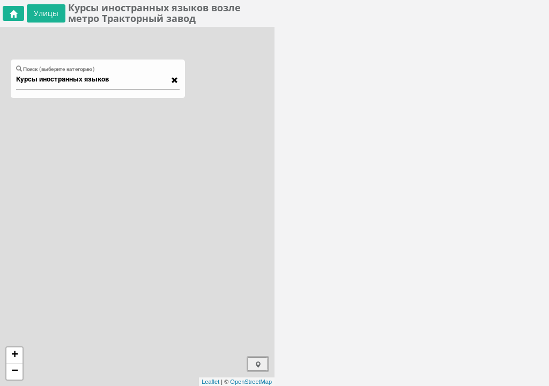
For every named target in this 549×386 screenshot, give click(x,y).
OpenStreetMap (251, 381)
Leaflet (210, 381)
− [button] (14, 371)
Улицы (46, 13)
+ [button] (14, 355)
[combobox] (92, 79)
